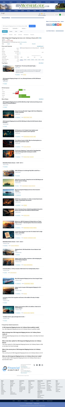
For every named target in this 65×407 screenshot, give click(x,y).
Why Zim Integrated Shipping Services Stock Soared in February (27, 190)
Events (29, 389)
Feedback (25, 400)
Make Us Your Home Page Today (53, 21)
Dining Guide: (40, 380)
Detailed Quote (40, 46)
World (22, 10)
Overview (10, 34)
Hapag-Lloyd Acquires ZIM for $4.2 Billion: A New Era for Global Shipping (28, 307)
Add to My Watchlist (23, 42)
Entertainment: (31, 380)
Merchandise (49, 383)
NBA (11, 389)
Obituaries (49, 10)
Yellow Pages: (58, 391)
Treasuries (32, 34)
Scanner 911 (58, 383)
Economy (24, 74)
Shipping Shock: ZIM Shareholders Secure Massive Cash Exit (28, 250)
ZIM (40, 38)
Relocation (39, 396)
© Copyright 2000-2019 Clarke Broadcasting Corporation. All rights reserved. (32, 405)
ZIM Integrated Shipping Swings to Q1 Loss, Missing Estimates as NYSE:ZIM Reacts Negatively (22, 79)
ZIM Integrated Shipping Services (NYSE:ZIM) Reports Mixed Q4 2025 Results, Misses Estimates (22, 122)
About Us (19, 400)
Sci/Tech (2, 392)
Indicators (23, 28)
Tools (21, 31)
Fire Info (20, 391)
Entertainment (29, 2)
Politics (2, 389)
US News (16, 10)
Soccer (11, 391)
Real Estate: (40, 391)
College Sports (12, 392)
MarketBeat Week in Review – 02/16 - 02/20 (13, 241)
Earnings (25, 146)
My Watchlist (15, 28)
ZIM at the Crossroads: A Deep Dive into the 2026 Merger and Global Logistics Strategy (29, 180)
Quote (8, 43)
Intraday (21, 59)
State (10, 10)
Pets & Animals (49, 390)
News (4, 2)
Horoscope (30, 384)
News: (2, 380)
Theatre (29, 383)
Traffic (34, 10)
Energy (31, 117)
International (26, 34)
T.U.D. (57, 387)
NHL (11, 390)
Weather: (12, 380)
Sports (11, 2)
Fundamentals (40, 392)
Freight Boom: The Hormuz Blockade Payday (25, 65)
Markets (5, 31)
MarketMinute (18, 117)
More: (57, 380)
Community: (21, 380)
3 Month (32, 59)
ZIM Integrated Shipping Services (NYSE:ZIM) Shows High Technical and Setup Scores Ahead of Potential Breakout (22, 102)
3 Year (39, 59)
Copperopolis (40, 390)
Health (20, 384)
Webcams (41, 10)
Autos (47, 384)
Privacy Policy (27, 371)
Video (57, 385)
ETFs (16, 31)
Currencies (20, 34)
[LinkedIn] (39, 369)
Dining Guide (38, 2)
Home (14, 400)
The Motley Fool (18, 195)
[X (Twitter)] (34, 369)
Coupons (57, 390)
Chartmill (5, 83)
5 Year (43, 59)
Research (33, 43)
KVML (29, 390)
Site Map (31, 400)
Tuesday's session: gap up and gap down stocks (14, 316)
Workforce (35, 227)
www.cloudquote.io (24, 366)
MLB (11, 388)
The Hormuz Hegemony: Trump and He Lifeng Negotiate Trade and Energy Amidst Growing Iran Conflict (28, 151)
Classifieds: (49, 380)
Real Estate (48, 2)
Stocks (10, 31)
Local (4, 10)
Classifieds (56, 2)
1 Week (25, 59)
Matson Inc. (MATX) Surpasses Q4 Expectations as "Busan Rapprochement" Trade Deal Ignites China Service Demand (28, 222)
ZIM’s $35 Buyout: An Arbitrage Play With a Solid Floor (28, 170)
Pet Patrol (21, 390)
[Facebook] (37, 369)
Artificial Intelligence (27, 136)
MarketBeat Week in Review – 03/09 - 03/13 (13, 162)
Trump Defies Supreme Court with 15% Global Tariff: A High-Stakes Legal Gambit (29, 232)
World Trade (28, 146)
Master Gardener (40, 397)
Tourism (2, 393)
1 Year (36, 59)
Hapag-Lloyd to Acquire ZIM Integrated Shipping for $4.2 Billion (28, 288)
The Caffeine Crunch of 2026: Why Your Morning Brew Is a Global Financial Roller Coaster (28, 141)
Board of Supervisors (59, 386)
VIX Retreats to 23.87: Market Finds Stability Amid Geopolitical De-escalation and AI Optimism (26, 131)
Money (28, 10)
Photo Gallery (58, 389)
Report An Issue (49, 400)
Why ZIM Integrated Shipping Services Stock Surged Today (29, 278)
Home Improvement (41, 395)
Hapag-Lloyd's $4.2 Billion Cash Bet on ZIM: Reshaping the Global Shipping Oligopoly (28, 259)
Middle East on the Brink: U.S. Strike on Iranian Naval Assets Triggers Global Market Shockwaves (28, 199)
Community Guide (22, 386)
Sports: (11, 385)
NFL (10, 386)
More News (41, 63)
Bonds (25, 117)
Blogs (20, 385)
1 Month (29, 59)
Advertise (37, 400)
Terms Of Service (24, 372)
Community (19, 2)
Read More (41, 99)
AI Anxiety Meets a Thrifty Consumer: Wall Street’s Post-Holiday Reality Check (21, 268)
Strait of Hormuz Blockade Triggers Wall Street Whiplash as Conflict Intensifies (28, 111)
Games (29, 385)
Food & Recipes (31, 386)
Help (43, 400)
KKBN (29, 392)
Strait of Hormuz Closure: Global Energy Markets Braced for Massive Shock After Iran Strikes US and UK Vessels (28, 210)
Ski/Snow (11, 384)
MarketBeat (18, 74)
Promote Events (49, 386)
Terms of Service (29, 403)
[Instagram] (42, 369)
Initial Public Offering (27, 283)
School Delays (57, 10)
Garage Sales (49, 389)
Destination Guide (22, 387)
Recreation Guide (22, 389)
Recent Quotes (5, 28)
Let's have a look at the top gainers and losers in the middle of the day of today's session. (21, 298)
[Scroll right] (63, 2)
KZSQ (29, 391)
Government (12, 245)
